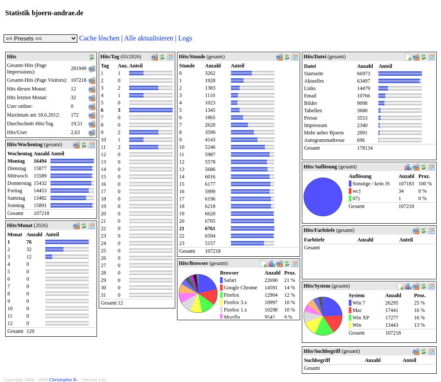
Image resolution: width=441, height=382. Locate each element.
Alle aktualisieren (148, 38)
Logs (185, 38)
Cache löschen (99, 38)
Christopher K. (63, 379)
